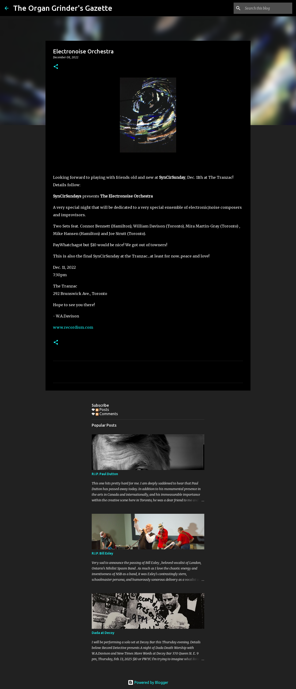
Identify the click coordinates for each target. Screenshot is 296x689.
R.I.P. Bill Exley (102, 553)
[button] (56, 67)
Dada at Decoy (103, 633)
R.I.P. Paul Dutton (105, 474)
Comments (107, 414)
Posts (102, 409)
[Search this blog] (267, 8)
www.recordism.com (73, 327)
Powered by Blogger (148, 682)
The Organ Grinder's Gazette (62, 8)
